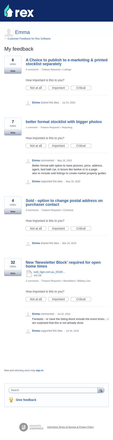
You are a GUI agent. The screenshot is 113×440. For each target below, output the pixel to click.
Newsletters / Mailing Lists (76, 281)
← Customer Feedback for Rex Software (27, 38)
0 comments (32, 69)
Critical (83, 88)
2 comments (32, 281)
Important (60, 88)
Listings (67, 69)
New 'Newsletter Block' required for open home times (63, 264)
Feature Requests (51, 69)
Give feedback (26, 400)
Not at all (38, 88)
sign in (39, 370)
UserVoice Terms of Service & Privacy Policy (70, 427)
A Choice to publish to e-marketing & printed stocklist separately (66, 62)
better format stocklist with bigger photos (64, 122)
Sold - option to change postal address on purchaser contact (64, 203)
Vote (12, 71)
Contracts (68, 210)
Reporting (67, 127)
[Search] (101, 390)
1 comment (31, 127)
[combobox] (54, 390)
